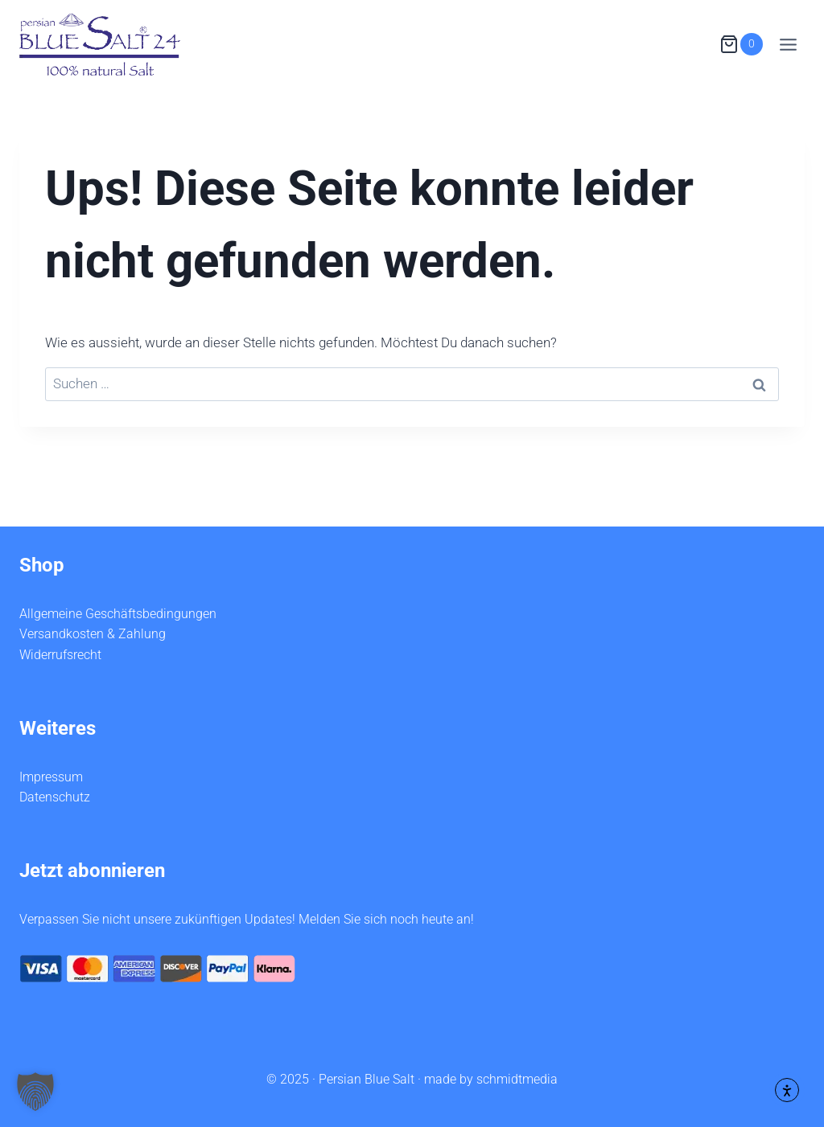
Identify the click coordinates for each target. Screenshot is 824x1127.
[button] (35, 1091)
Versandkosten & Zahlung (92, 633)
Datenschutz (54, 797)
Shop (41, 565)
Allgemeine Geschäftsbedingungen (117, 613)
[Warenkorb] (741, 44)
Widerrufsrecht (60, 654)
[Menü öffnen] (788, 44)
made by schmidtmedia (491, 1079)
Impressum (51, 777)
